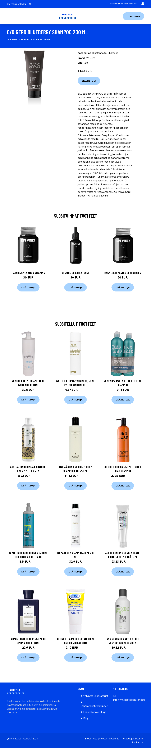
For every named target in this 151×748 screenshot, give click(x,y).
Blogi (86, 718)
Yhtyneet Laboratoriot (95, 696)
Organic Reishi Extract (75, 273)
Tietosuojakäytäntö (132, 738)
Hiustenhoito (99, 53)
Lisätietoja (89, 80)
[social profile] (29, 4)
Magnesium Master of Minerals (122, 273)
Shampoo (113, 53)
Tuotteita (133, 16)
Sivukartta (137, 742)
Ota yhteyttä (100, 738)
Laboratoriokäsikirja (94, 712)
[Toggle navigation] (11, 16)
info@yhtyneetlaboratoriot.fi (123, 3)
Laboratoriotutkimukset (94, 706)
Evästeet (114, 738)
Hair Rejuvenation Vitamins (28, 273)
